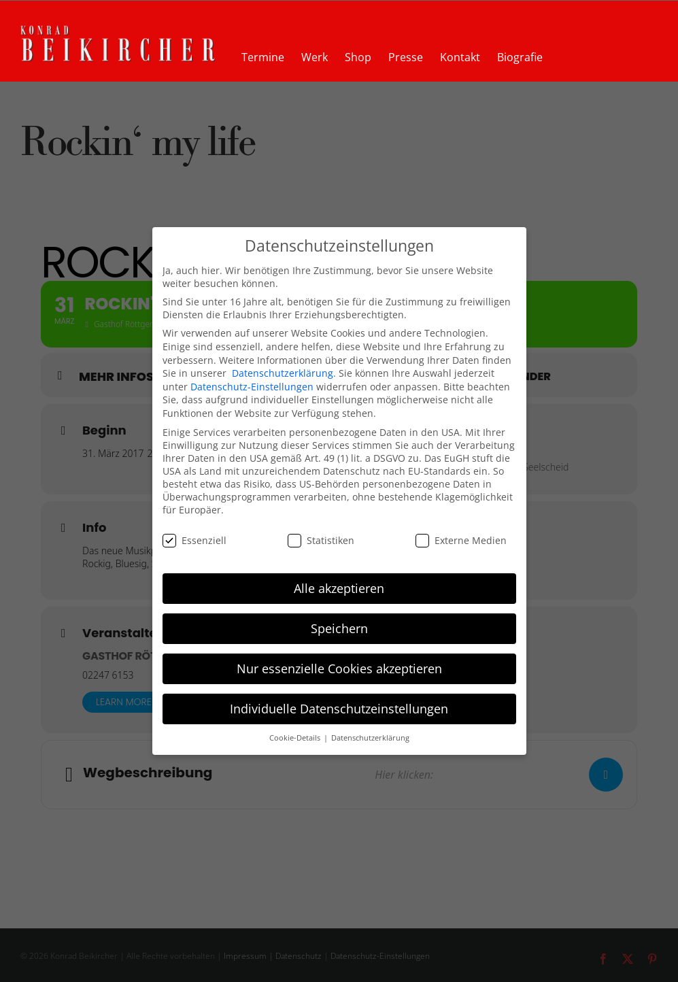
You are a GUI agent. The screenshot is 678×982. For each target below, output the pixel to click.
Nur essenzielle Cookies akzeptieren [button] (339, 668)
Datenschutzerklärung (282, 373)
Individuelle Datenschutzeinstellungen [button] (339, 708)
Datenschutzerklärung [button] (370, 738)
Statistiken (321, 540)
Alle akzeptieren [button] (339, 588)
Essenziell (194, 540)
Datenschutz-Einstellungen (251, 386)
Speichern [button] (339, 628)
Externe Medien (461, 540)
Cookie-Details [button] (295, 738)
